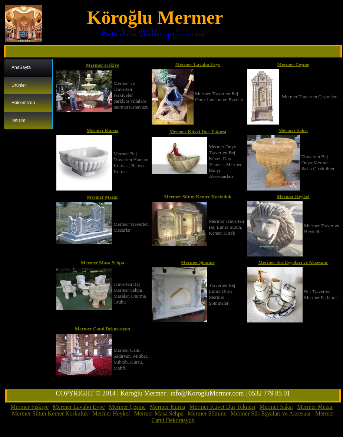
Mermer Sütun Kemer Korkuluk (198, 196)
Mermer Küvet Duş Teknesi (197, 131)
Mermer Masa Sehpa (102, 262)
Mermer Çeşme (293, 64)
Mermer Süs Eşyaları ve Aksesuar (293, 262)
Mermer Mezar (102, 197)
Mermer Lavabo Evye (198, 64)
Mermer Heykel (293, 196)
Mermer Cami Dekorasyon (102, 328)
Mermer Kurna (102, 130)
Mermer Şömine (197, 262)
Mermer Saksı (293, 130)
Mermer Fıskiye (102, 65)
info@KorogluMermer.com (207, 393)
